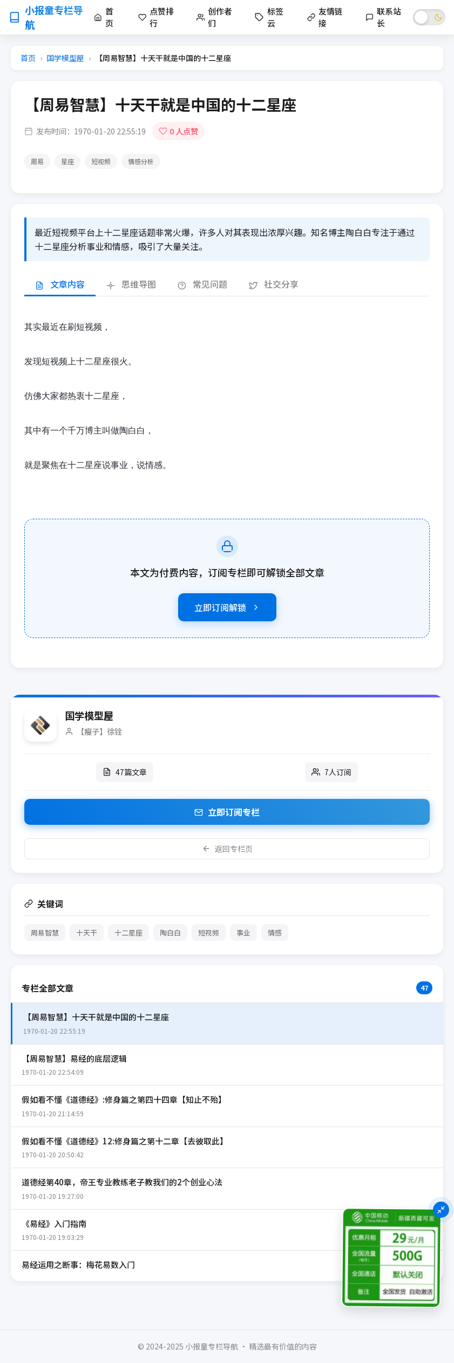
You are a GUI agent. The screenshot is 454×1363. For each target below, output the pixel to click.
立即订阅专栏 (227, 811)
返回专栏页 (227, 848)
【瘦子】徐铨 (99, 731)
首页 (28, 57)
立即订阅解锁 (227, 607)
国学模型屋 (65, 57)
